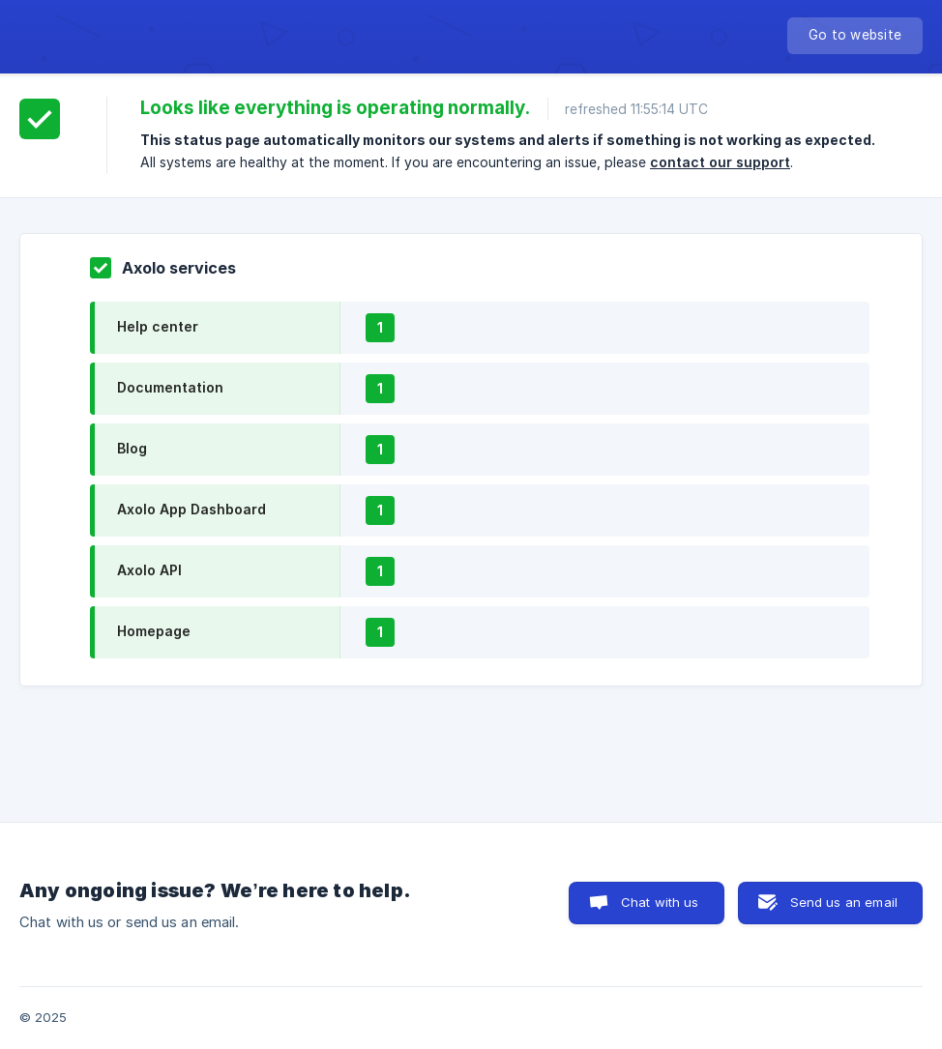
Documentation (170, 387)
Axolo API (149, 570)
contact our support (720, 162)
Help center (157, 326)
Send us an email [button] (844, 902)
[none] (855, 35)
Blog (132, 448)
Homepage (154, 631)
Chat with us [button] (660, 902)
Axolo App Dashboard (191, 509)
